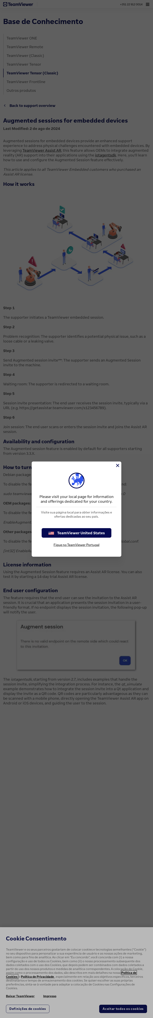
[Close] (117, 465)
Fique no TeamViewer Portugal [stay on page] (76, 545)
